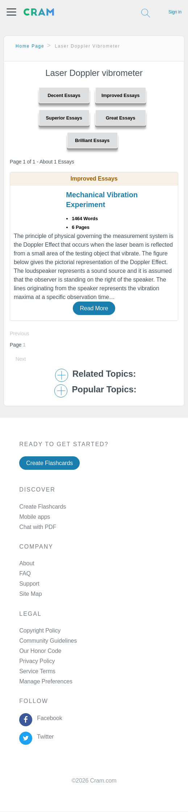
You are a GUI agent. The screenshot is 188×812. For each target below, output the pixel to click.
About (26, 563)
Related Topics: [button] (104, 374)
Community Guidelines (48, 641)
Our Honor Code (40, 651)
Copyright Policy (39, 630)
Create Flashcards (49, 463)
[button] (11, 12)
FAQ (25, 573)
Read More (94, 308)
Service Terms (37, 671)
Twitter (44, 737)
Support (29, 584)
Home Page (30, 46)
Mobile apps (34, 517)
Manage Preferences (45, 681)
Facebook (48, 718)
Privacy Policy (37, 661)
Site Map (30, 594)
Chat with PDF (37, 527)
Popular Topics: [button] (104, 389)
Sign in (174, 12)
